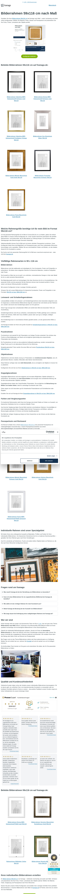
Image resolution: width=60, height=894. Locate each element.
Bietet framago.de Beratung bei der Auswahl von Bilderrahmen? (23, 608)
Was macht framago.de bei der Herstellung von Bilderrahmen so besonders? (27, 592)
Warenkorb (53, 5)
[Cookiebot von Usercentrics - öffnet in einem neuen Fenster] (47, 432)
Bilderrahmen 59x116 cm (28, 424)
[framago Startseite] (6, 5)
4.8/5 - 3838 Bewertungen (29, 2)
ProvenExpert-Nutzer (14, 751)
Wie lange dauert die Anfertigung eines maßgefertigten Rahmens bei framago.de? (28, 613)
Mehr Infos (53, 697)
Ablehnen (29, 460)
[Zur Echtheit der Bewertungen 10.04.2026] (54, 872)
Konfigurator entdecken (29, 56)
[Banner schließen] (57, 432)
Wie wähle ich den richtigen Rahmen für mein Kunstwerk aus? (22, 603)
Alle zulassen (49, 460)
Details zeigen (51, 456)
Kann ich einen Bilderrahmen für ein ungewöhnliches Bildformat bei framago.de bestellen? (28, 598)
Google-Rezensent (15, 783)
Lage (40, 623)
